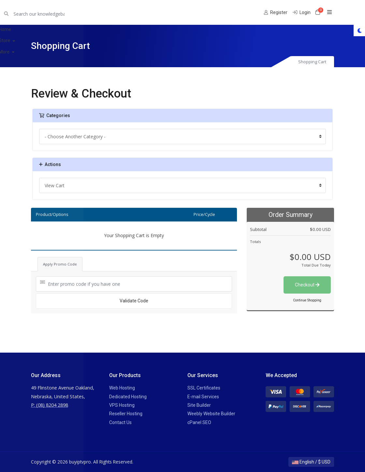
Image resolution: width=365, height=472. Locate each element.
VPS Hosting (122, 405)
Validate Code (134, 300)
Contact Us (120, 422)
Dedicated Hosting (128, 396)
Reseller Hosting (125, 413)
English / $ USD (311, 461)
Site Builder (199, 405)
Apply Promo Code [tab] (60, 264)
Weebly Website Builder (211, 413)
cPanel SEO (199, 422)
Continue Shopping (307, 300)
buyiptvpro (48, 12)
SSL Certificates (203, 387)
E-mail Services (203, 396)
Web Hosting (122, 387)
